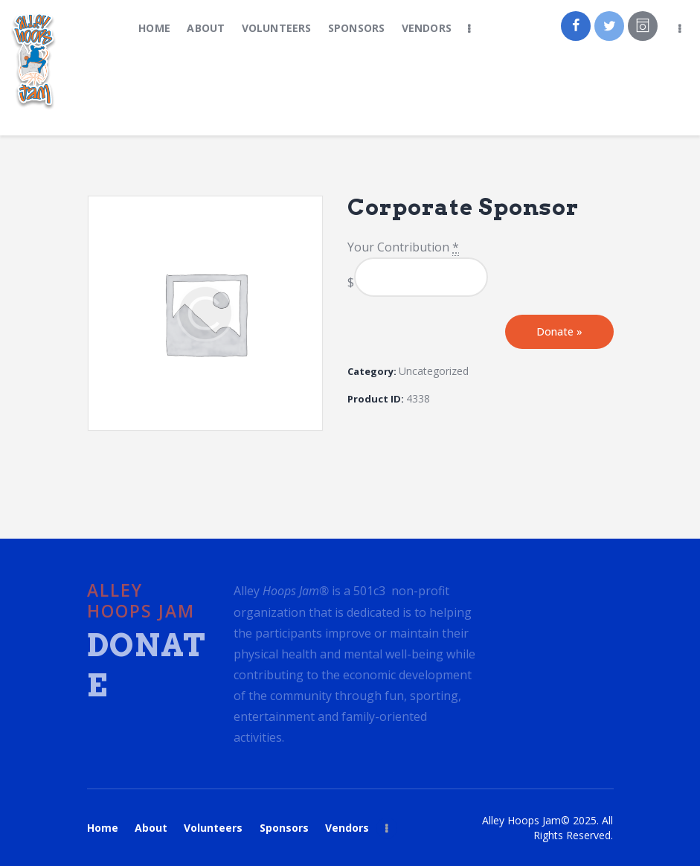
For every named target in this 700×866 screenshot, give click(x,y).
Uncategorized (434, 371)
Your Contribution (403, 247)
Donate (559, 331)
